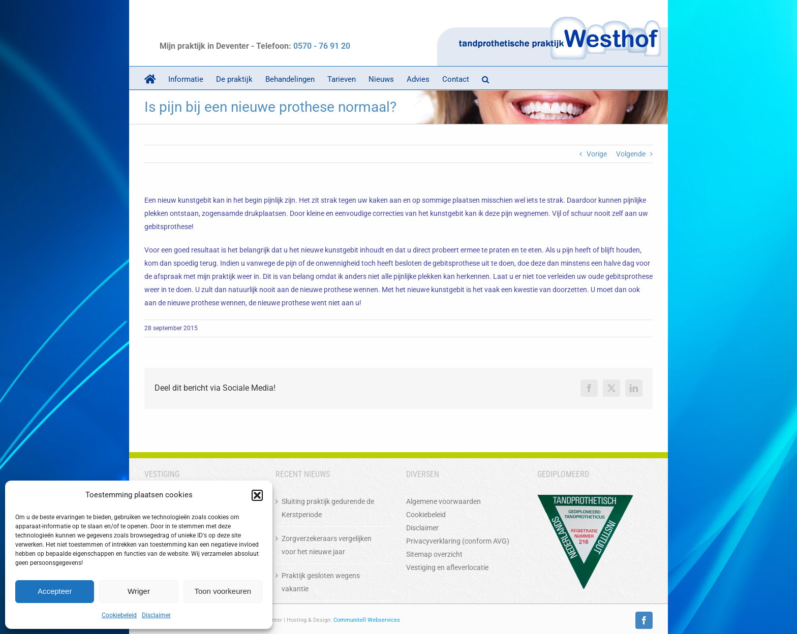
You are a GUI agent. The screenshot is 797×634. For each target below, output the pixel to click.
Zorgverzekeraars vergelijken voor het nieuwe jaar (327, 545)
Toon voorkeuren (222, 591)
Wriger (139, 591)
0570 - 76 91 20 (321, 46)
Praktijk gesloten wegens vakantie (321, 582)
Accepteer (55, 591)
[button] (257, 495)
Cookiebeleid (119, 615)
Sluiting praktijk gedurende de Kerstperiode (328, 508)
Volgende (631, 154)
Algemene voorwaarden (443, 501)
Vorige (597, 154)
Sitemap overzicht (434, 554)
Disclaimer (156, 615)
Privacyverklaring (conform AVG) (457, 541)
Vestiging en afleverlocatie (447, 567)
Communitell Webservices (366, 620)
